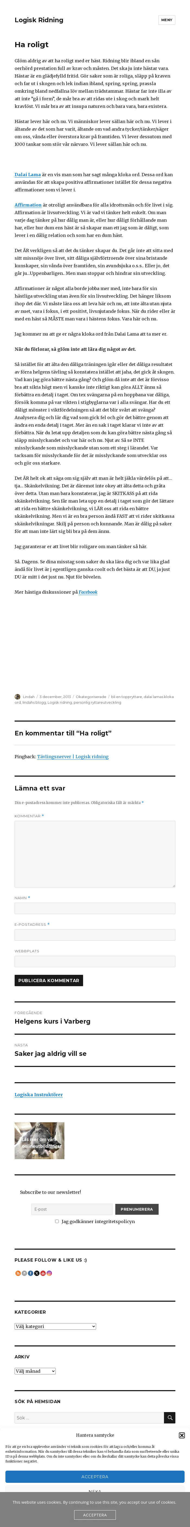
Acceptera (94, 1476)
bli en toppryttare (126, 697)
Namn (22, 898)
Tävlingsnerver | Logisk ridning (73, 756)
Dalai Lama (28, 174)
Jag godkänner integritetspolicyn (95, 1221)
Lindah (29, 697)
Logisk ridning (60, 702)
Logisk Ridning (39, 20)
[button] (182, 1435)
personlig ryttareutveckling (97, 702)
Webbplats (27, 951)
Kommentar (29, 816)
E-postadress (32, 924)
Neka (95, 1491)
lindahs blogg (34, 702)
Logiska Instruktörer (39, 1094)
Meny (166, 20)
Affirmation (28, 205)
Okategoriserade (91, 697)
